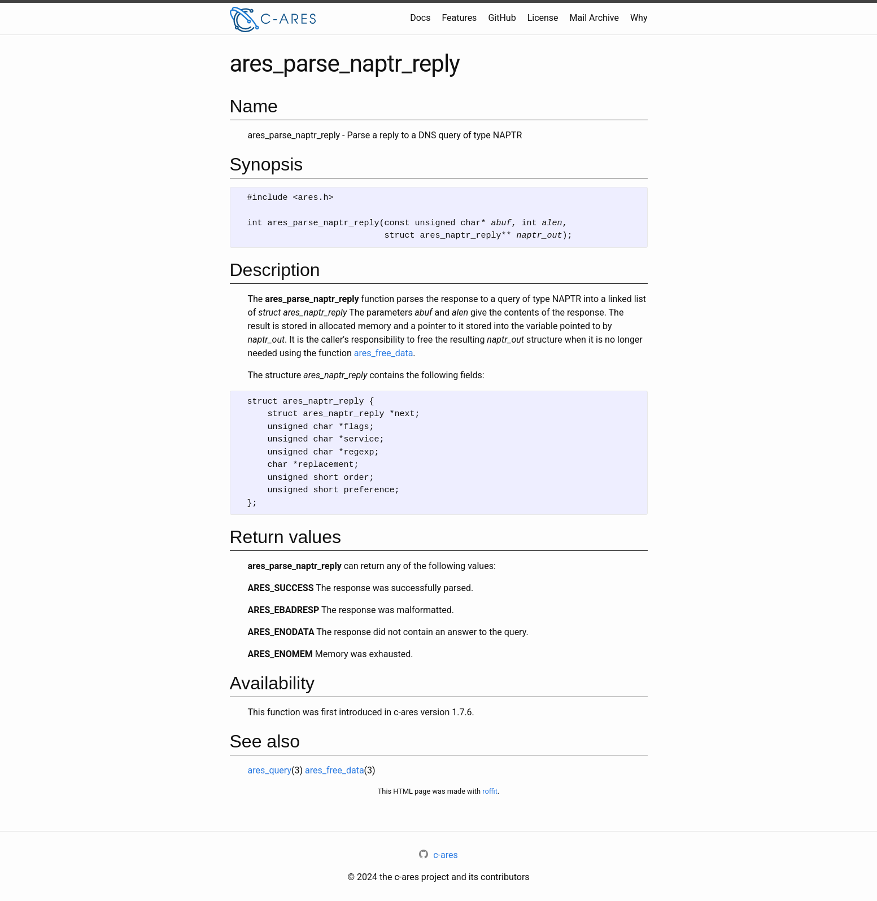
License (543, 17)
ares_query (269, 770)
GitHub (502, 17)
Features (459, 17)
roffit (490, 791)
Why (639, 17)
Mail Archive (594, 17)
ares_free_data (383, 353)
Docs (420, 17)
